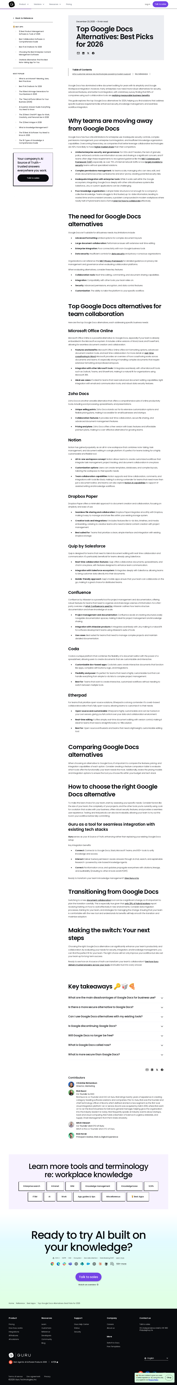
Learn (44, 1324)
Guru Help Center (81, 1324)
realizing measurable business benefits (131, 95)
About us (111, 1328)
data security (118, 253)
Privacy (47, 1376)
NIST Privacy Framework (111, 261)
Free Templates (113, 1346)
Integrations (14, 1332)
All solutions (14, 1339)
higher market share (104, 146)
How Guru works (16, 1328)
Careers (110, 1324)
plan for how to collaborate (127, 200)
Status (77, 1328)
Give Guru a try (131, 878)
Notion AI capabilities (135, 482)
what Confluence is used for (98, 606)
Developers (46, 1335)
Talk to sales (160, 4)
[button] (24, 4)
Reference (20, 1303)
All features (13, 1335)
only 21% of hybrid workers (137, 903)
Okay (169, 1377)
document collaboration (99, 900)
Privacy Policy (153, 1380)
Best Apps (31, 1303)
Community (47, 1339)
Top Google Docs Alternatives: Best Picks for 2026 (59, 1303)
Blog (43, 1343)
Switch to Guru (113, 1343)
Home (11, 1303)
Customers (46, 1328)
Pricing (69, 4)
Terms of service (15, 1376)
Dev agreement (33, 1376)
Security (77, 1332)
